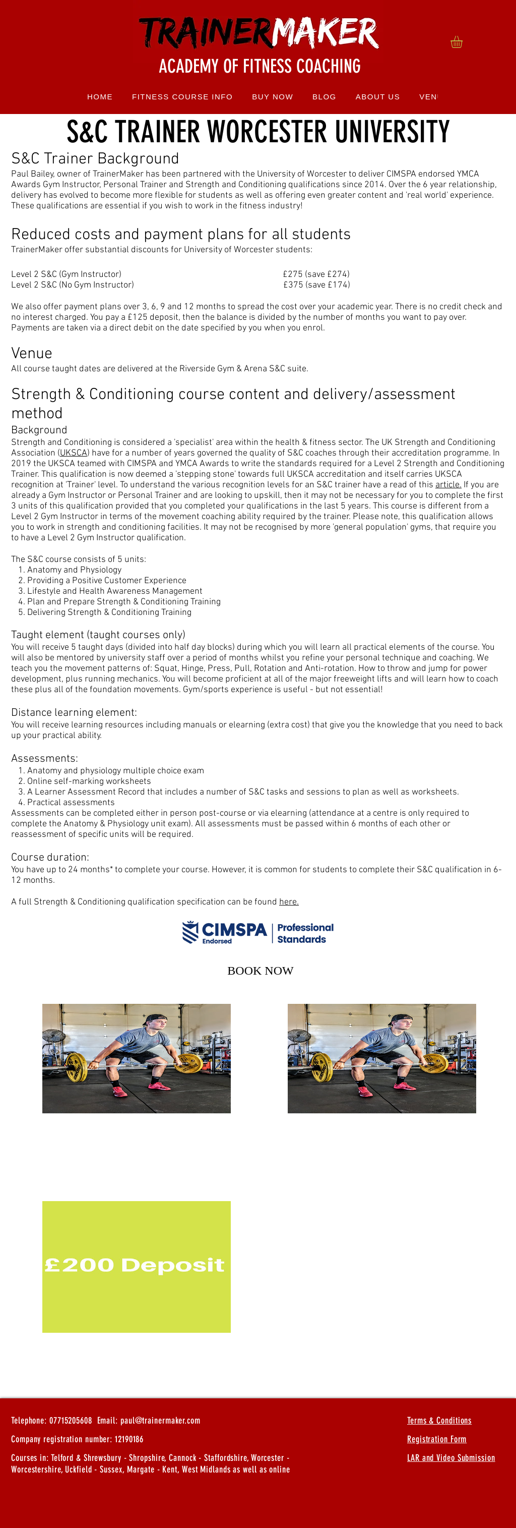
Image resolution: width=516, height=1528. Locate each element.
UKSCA (73, 453)
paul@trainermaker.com (160, 1420)
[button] (463, 42)
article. (448, 485)
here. (289, 902)
